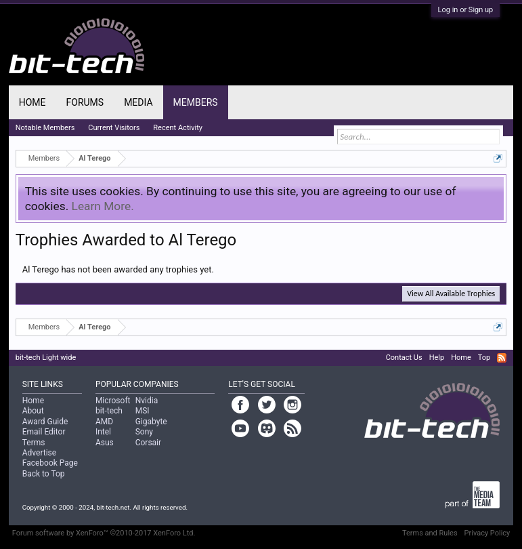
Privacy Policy (487, 533)
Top (484, 357)
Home (32, 102)
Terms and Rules (430, 533)
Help (437, 357)
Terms (33, 442)
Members (195, 102)
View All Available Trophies (451, 293)
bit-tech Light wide (46, 357)
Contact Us (404, 357)
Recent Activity (177, 127)
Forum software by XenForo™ (104, 533)
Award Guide (45, 421)
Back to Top (43, 474)
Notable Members (45, 127)
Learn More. (103, 206)
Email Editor (44, 431)
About (33, 410)
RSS (501, 358)
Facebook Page (50, 463)
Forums (85, 102)
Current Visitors (113, 127)
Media (138, 102)
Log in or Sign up (466, 9)
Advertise (39, 453)
